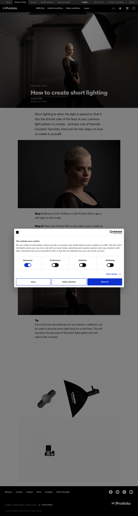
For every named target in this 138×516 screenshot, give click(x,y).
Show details (111, 274)
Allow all (104, 282)
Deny (33, 282)
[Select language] (86, 2)
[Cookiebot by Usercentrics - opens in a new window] (111, 232)
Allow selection (69, 282)
